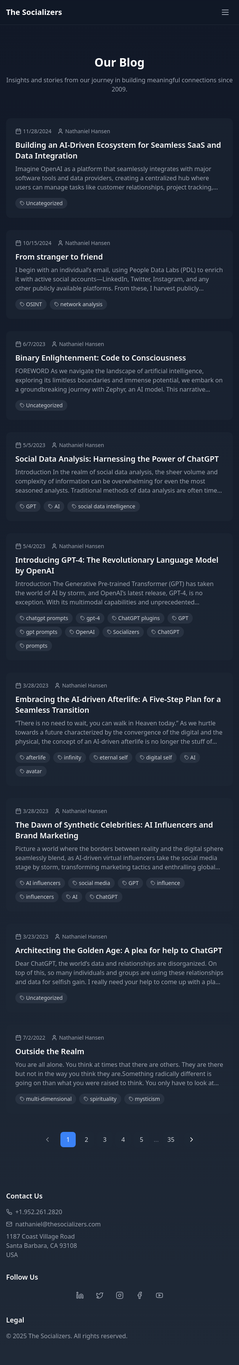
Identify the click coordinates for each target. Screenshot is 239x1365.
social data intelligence (103, 506)
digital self (156, 757)
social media (91, 883)
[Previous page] (47, 1139)
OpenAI (82, 631)
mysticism (144, 1098)
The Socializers (34, 12)
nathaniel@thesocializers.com (53, 1224)
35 (170, 1139)
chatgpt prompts (44, 618)
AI (54, 506)
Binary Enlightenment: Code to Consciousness (100, 358)
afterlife (33, 757)
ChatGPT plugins (136, 618)
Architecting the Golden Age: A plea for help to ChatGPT (118, 950)
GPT (28, 506)
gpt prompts (38, 631)
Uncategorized (41, 203)
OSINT (31, 304)
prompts (33, 645)
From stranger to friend (59, 256)
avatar (31, 771)
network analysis (78, 304)
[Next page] (191, 1139)
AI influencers (40, 883)
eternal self (111, 757)
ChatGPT (165, 631)
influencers (37, 896)
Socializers (123, 631)
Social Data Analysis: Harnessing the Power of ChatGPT (117, 459)
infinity (69, 757)
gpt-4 (90, 618)
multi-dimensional (46, 1098)
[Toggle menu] (225, 12)
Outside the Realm (49, 1051)
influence (165, 883)
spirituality (100, 1098)
